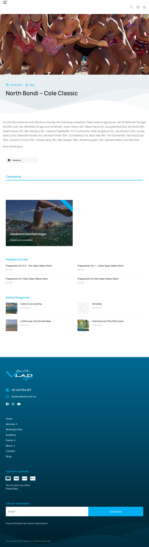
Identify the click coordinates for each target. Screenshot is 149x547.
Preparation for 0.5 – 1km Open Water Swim (29, 265)
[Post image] (11, 308)
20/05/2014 (16, 84)
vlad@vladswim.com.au (23, 396)
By (9, 269)
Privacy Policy (12, 488)
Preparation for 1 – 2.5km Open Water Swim (100, 265)
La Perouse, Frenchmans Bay (35, 321)
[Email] (47, 511)
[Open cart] (144, 7)
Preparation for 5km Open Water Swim (98, 278)
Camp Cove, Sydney (31, 303)
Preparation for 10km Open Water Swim (27, 278)
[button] (22, 160)
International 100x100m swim (108, 321)
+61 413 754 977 (21, 390)
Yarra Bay (97, 303)
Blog (32, 84)
